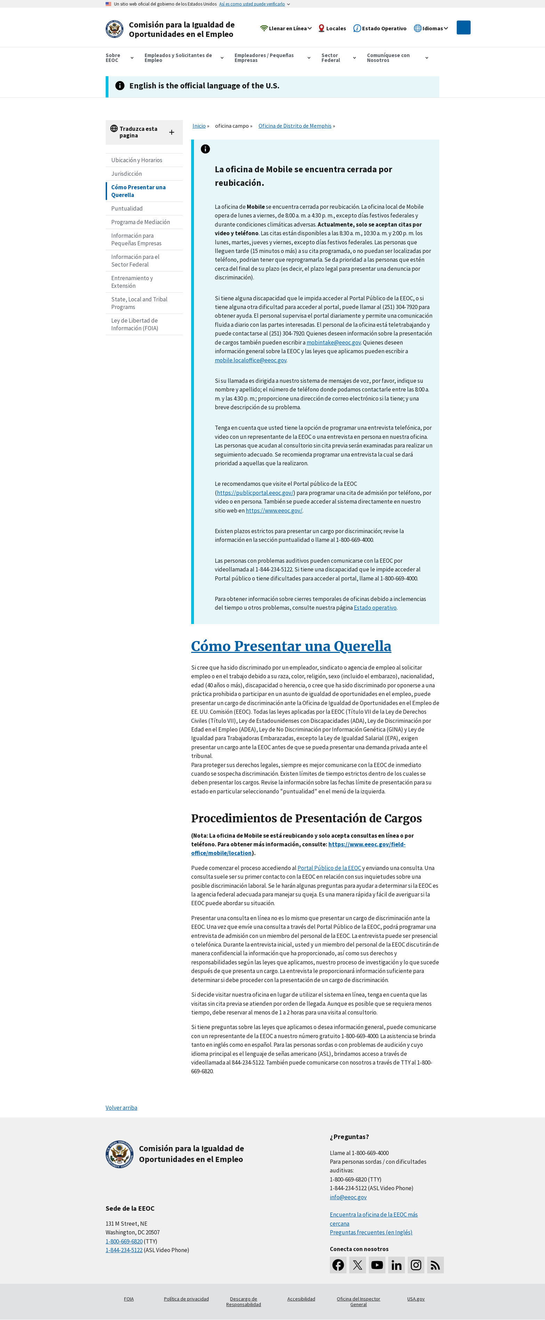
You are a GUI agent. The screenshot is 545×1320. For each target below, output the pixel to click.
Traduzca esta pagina (138, 132)
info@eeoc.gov (348, 1197)
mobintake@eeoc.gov (334, 342)
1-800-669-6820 (124, 1241)
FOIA (129, 1299)
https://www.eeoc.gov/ (274, 510)
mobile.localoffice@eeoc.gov (250, 360)
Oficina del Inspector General (358, 1301)
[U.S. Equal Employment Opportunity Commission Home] (172, 29)
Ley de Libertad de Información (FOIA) (134, 324)
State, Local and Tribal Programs (139, 303)
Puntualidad (127, 208)
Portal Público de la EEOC (329, 868)
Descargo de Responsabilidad (243, 1301)
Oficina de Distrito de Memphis (295, 125)
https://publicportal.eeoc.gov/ (255, 493)
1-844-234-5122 (124, 1250)
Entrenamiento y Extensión (132, 282)
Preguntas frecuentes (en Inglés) (371, 1232)
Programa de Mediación (140, 222)
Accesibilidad (301, 1299)
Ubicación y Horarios (136, 160)
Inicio (199, 125)
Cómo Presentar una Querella (138, 191)
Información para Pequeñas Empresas (136, 239)
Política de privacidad (186, 1299)
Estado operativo (375, 607)
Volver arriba (121, 1108)
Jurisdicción (126, 173)
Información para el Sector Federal (135, 260)
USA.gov (416, 1299)
